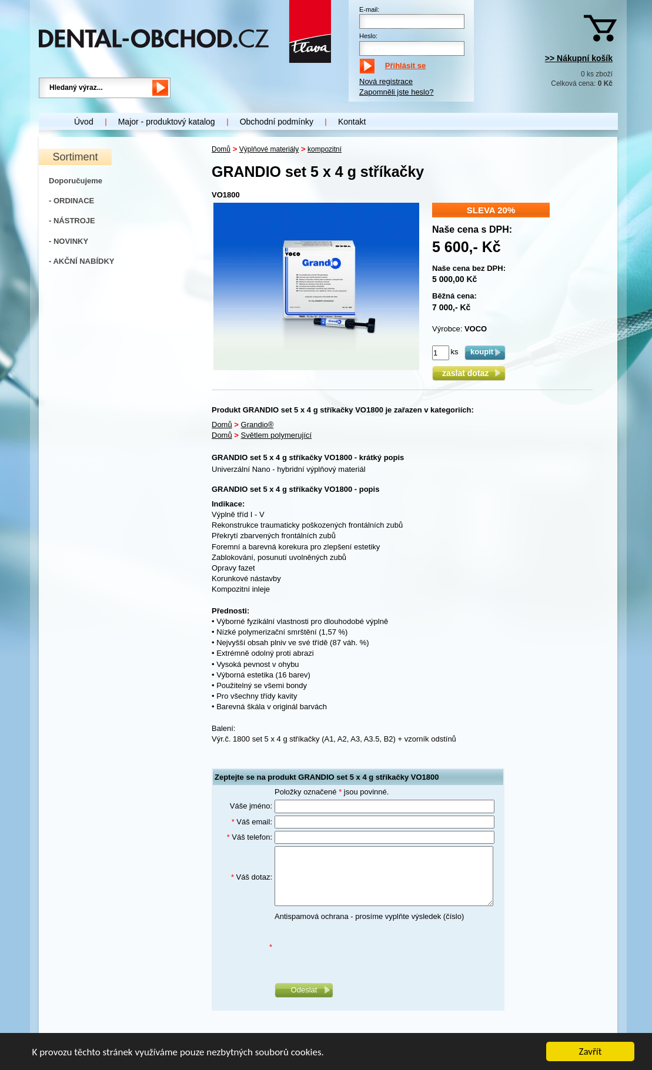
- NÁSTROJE (72, 220)
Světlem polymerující (276, 435)
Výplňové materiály (269, 149)
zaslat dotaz (469, 373)
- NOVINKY (68, 241)
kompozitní (324, 149)
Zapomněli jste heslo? (396, 92)
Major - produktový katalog (166, 121)
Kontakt (352, 121)
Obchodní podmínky (276, 121)
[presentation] (364, 947)
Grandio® (257, 424)
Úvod (83, 121)
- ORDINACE (71, 200)
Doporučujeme (75, 180)
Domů (221, 149)
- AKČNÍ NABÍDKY (81, 261)
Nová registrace (386, 81)
